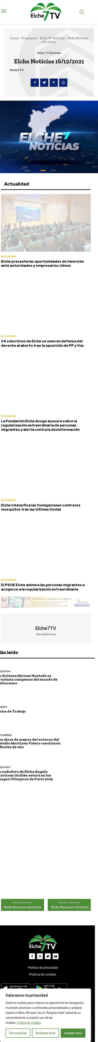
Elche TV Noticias (52, 38)
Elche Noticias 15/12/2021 (22, 907)
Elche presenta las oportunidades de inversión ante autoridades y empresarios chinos (42, 263)
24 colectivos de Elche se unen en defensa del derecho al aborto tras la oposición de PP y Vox (42, 343)
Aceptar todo (73, 1033)
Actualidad (8, 256)
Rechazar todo (46, 1033)
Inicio (14, 38)
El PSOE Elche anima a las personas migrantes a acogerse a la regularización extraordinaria (43, 587)
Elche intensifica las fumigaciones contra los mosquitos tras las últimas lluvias (40, 507)
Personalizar (18, 1033)
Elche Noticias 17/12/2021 (70, 907)
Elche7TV (17, 70)
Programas (29, 38)
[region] (45, 1015)
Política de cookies (29, 1022)
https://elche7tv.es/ (46, 634)
